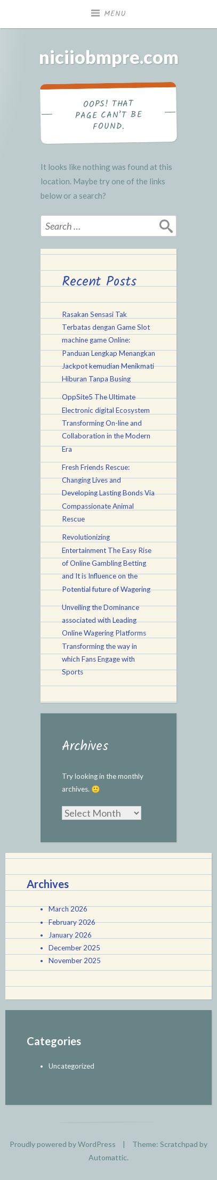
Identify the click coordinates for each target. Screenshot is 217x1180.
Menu (115, 14)
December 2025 (74, 947)
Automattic (108, 1157)
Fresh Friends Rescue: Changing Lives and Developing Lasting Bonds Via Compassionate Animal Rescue (108, 493)
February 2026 (72, 922)
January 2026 (70, 935)
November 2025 (75, 960)
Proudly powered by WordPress (63, 1144)
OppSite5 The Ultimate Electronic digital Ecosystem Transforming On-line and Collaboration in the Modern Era (106, 423)
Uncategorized (71, 1066)
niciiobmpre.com (109, 57)
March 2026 (68, 909)
